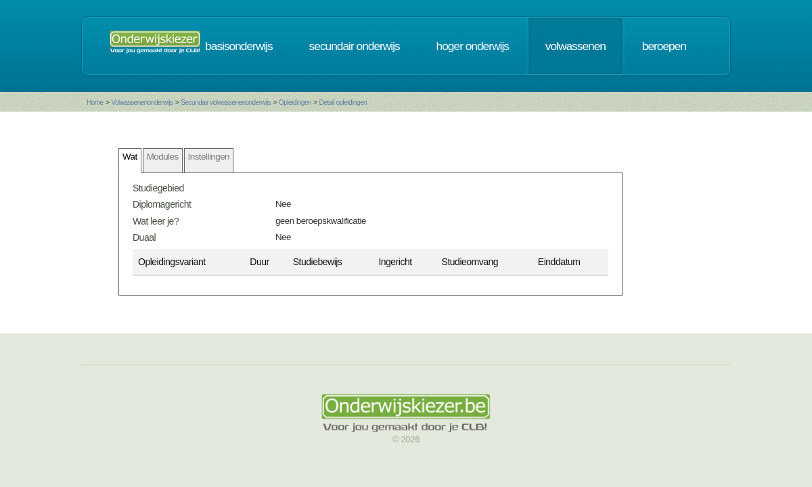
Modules (163, 157)
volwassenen (575, 46)
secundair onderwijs (354, 46)
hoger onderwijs (472, 46)
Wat (129, 157)
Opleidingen (295, 102)
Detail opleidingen (343, 102)
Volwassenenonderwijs (142, 102)
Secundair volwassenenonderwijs (226, 102)
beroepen (664, 46)
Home (95, 102)
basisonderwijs (239, 46)
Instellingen (208, 157)
